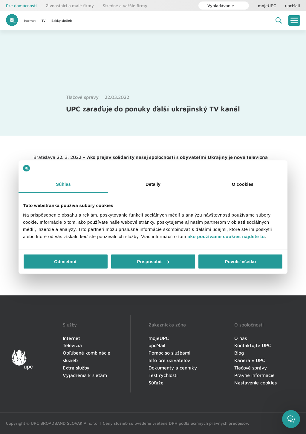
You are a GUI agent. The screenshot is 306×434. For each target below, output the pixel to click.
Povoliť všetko (240, 261)
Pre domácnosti (21, 5)
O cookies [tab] (243, 184)
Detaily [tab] (153, 184)
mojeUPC (267, 5)
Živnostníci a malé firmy (70, 5)
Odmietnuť (65, 261)
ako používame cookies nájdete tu (226, 236)
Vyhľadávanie (217, 5)
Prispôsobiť (153, 261)
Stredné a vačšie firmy (125, 5)
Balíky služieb (61, 20)
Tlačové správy (82, 97)
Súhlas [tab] (63, 184)
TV (43, 20)
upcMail (292, 5)
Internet (30, 20)
